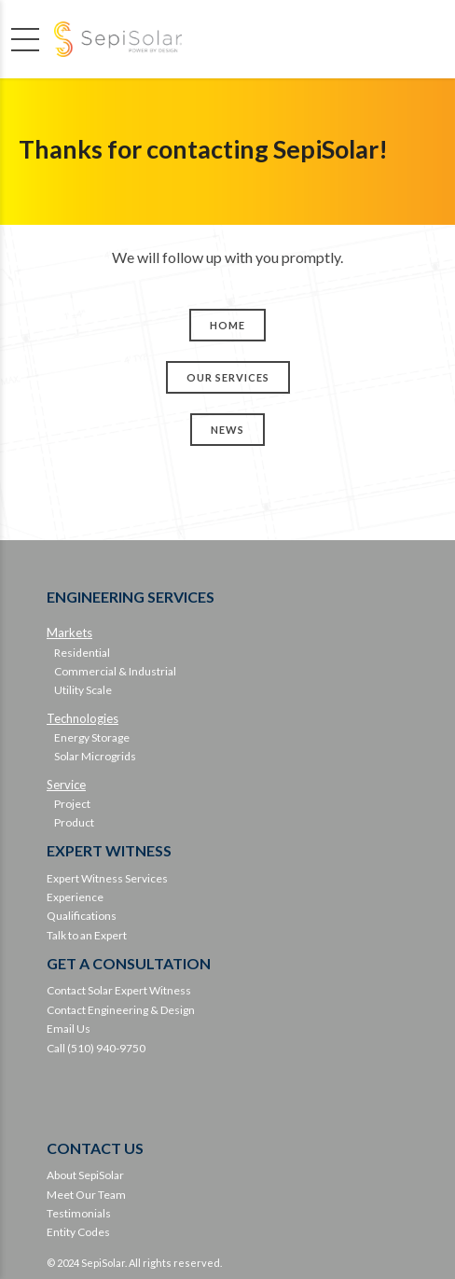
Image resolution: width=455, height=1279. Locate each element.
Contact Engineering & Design (121, 1010)
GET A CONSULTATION (129, 963)
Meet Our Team (86, 1195)
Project (72, 804)
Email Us (68, 1029)
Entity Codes (78, 1232)
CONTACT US (95, 1148)
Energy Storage (92, 737)
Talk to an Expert (87, 935)
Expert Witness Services (107, 878)
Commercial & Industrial (115, 671)
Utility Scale (83, 690)
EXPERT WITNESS (109, 850)
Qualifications (82, 916)
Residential (82, 653)
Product (74, 822)
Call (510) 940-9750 (96, 1048)
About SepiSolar (85, 1175)
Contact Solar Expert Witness (119, 990)
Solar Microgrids (95, 756)
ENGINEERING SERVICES (130, 596)
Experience (75, 897)
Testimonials (79, 1213)
